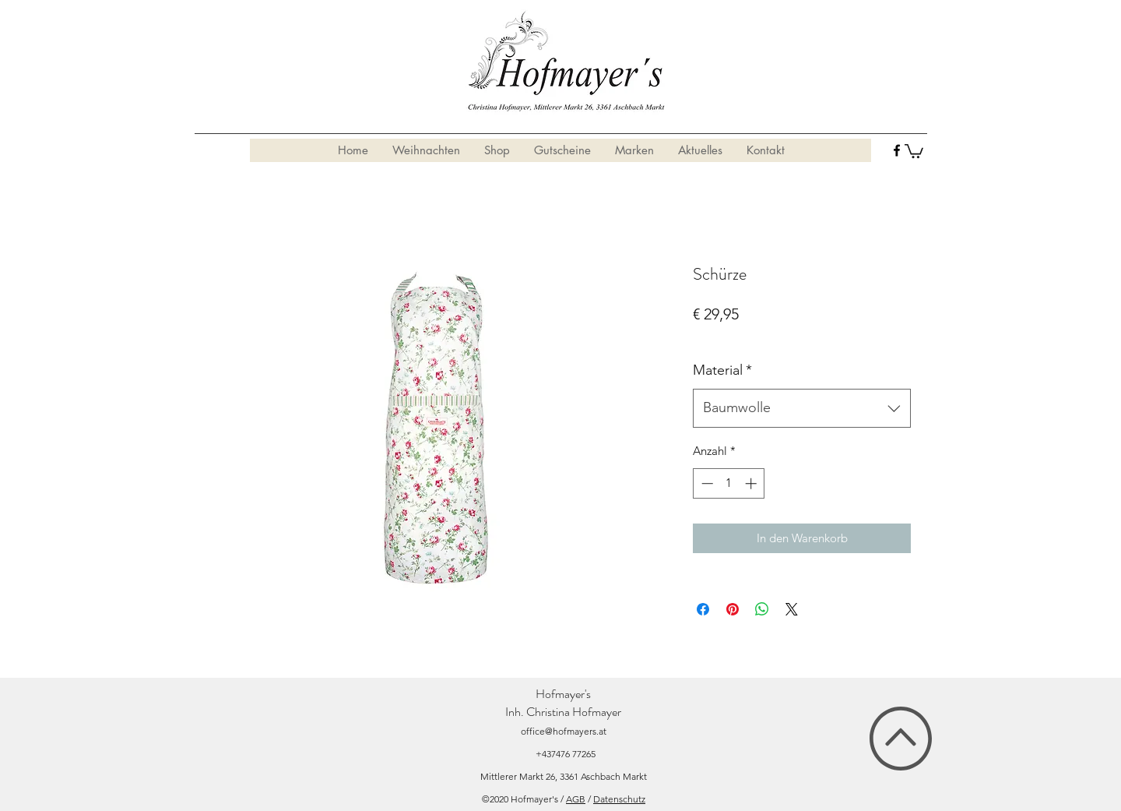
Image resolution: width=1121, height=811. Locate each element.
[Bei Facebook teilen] (703, 609)
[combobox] (802, 408)
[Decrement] (705, 483)
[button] (914, 150)
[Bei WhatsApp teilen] (762, 609)
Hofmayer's (563, 694)
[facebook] (897, 150)
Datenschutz (619, 799)
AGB (575, 799)
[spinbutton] (729, 483)
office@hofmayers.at (563, 731)
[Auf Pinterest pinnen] (732, 609)
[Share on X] (791, 609)
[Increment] (752, 483)
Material (722, 370)
